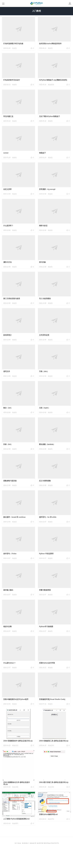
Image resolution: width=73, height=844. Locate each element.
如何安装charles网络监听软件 (50, 44)
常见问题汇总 (8, 116)
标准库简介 (7, 335)
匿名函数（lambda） (47, 444)
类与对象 (42, 262)
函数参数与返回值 (10, 481)
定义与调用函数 (45, 481)
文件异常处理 (44, 335)
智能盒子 (42, 153)
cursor (5, 153)
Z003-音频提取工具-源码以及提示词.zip (53, 741)
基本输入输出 (8, 590)
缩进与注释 (7, 627)
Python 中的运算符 (46, 554)
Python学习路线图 (46, 627)
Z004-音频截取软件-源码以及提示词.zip (17, 741)
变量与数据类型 (45, 590)
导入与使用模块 (45, 299)
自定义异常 (7, 189)
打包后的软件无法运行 (11, 80)
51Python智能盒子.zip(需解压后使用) (53, 80)
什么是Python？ (9, 663)
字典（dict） (44, 371)
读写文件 (6, 371)
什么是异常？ (8, 226)
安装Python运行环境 (47, 663)
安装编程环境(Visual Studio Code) (52, 699)
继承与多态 (43, 226)
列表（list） (7, 444)
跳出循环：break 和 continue (14, 517)
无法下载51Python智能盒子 (49, 116)
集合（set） (7, 408)
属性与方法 (7, 262)
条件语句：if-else (9, 554)
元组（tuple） (44, 408)
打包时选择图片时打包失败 (13, 44)
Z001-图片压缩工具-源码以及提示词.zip (53, 782)
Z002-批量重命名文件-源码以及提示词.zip (16, 783)
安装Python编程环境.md (48, 814)
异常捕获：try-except (47, 189)
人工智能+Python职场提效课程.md (16, 819)
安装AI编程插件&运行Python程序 (15, 699)
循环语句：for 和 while (47, 517)
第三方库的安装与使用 (11, 299)
